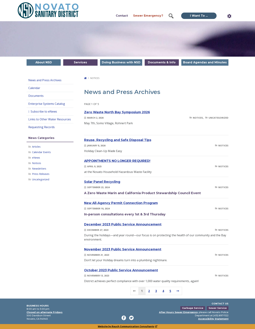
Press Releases (40, 174)
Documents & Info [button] (161, 62)
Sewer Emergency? (148, 15)
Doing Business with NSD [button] (121, 62)
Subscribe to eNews (44, 111)
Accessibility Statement (213, 318)
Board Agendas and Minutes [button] (205, 62)
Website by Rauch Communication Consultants (127, 326)
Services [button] (80, 62)
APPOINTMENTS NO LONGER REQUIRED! (117, 161)
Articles (36, 146)
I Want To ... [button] (199, 15)
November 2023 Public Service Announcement (122, 249)
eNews (36, 157)
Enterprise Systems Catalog (46, 104)
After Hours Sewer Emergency (178, 312)
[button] (171, 16)
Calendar (34, 88)
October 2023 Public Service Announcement (121, 270)
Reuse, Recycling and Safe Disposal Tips (117, 140)
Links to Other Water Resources (49, 119)
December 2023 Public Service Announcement (123, 224)
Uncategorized (40, 179)
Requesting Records (41, 127)
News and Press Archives (44, 80)
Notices (36, 163)
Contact (122, 15)
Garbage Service (192, 308)
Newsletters (39, 168)
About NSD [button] (43, 62)
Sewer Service (218, 308)
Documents (36, 96)
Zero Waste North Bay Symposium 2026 (117, 112)
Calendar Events (41, 152)
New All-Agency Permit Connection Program (121, 203)
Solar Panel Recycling (102, 182)
